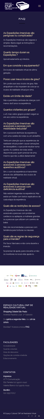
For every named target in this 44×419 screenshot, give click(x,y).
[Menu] (39, 6)
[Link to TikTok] (35, 416)
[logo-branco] (18, 6)
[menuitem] (39, 6)
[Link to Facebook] (32, 416)
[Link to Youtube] (39, 416)
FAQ (27, 327)
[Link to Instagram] (28, 416)
